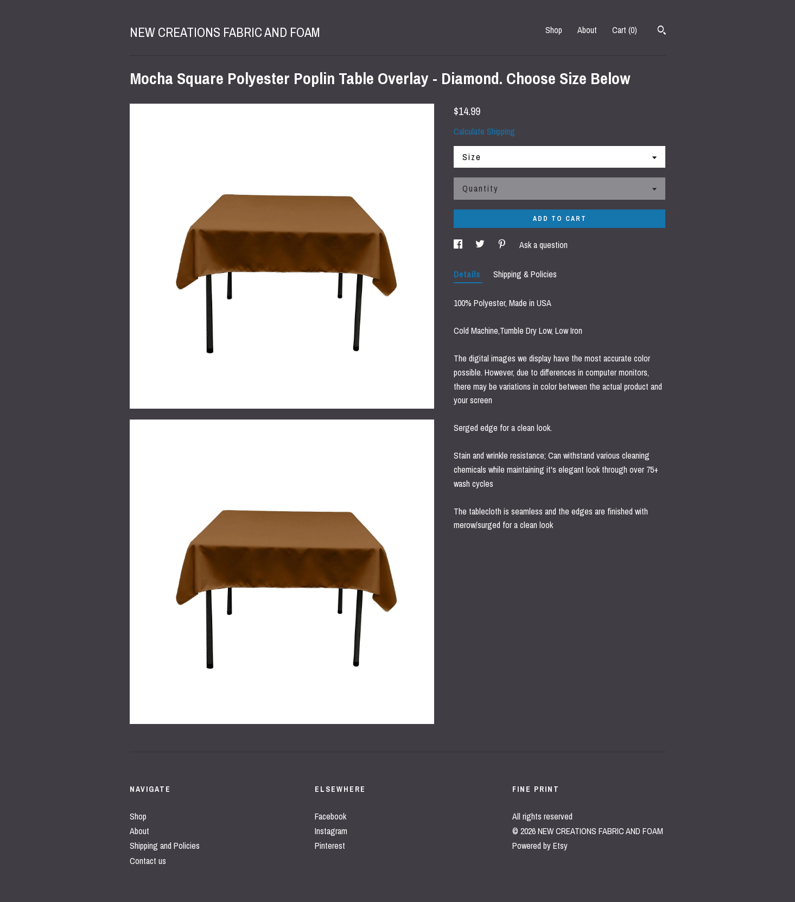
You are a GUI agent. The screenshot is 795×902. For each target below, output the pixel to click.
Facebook (330, 816)
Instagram (331, 831)
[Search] (662, 31)
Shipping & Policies (525, 274)
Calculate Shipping (484, 131)
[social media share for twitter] (481, 245)
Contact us (148, 861)
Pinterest (330, 846)
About (587, 30)
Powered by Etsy (540, 846)
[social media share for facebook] (459, 245)
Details (468, 274)
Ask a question (543, 245)
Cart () (624, 30)
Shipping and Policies (165, 846)
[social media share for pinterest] (503, 245)
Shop (553, 30)
